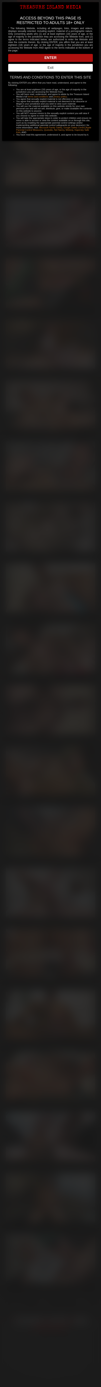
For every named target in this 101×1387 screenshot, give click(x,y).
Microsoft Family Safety (50, 127)
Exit (50, 68)
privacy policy (60, 96)
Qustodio (48, 130)
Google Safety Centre (74, 127)
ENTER (50, 58)
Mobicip (70, 130)
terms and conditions (38, 96)
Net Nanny (59, 130)
